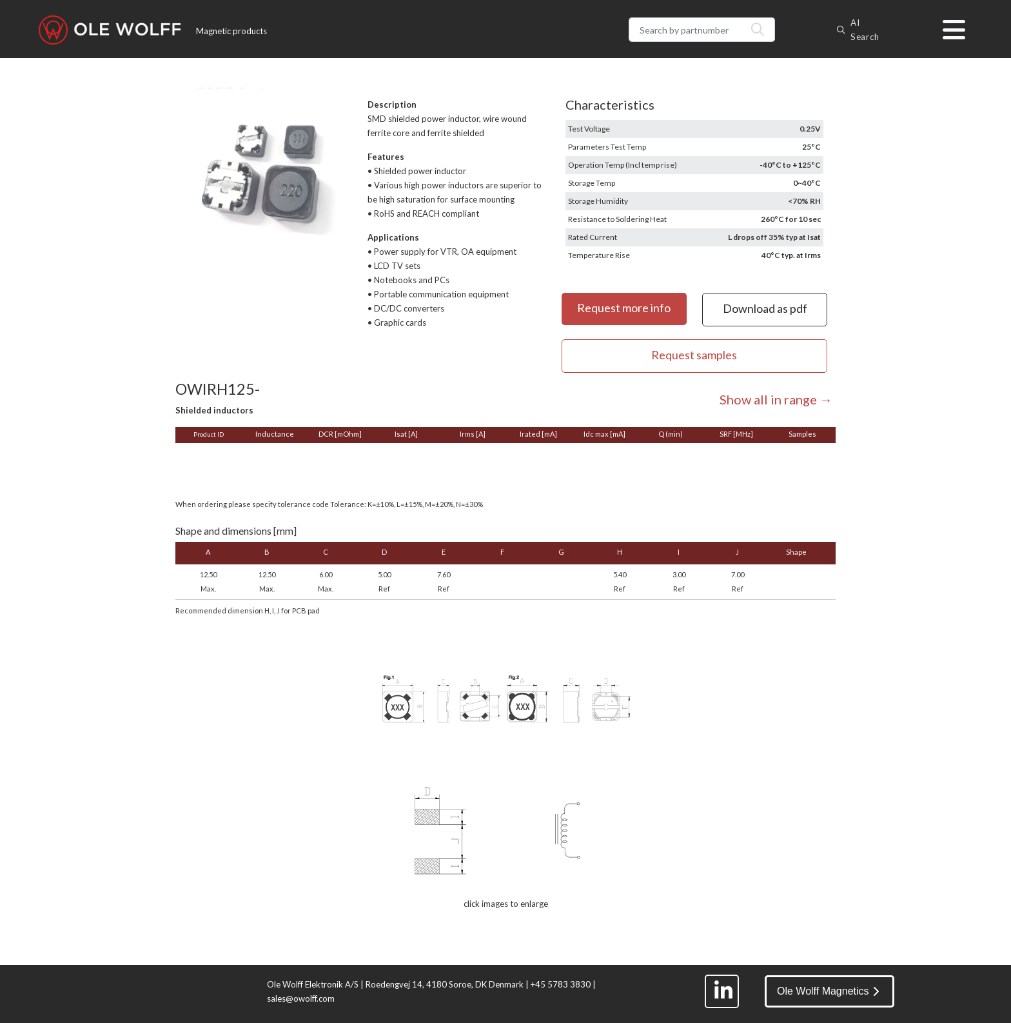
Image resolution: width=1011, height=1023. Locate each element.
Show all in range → (776, 399)
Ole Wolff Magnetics (828, 991)
